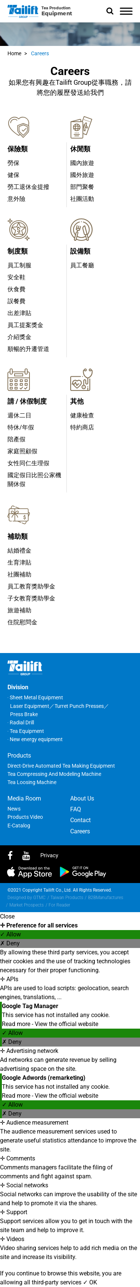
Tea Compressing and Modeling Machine (54, 774)
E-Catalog (18, 826)
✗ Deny (10, 943)
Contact (80, 820)
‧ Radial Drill (20, 722)
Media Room (24, 798)
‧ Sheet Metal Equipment (35, 697)
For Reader (59, 905)
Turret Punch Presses (79, 706)
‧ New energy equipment (35, 739)
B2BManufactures (105, 897)
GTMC (39, 897)
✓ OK (90, 1282)
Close (7, 916)
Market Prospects (26, 905)
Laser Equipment (29, 706)
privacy (49, 855)
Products (19, 755)
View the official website (66, 1024)
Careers (40, 53)
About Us (82, 798)
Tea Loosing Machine (31, 782)
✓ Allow (10, 934)
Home (14, 53)
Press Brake (24, 714)
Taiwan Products (66, 897)
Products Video (25, 817)
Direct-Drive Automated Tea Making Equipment (61, 766)
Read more (17, 1024)
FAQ (75, 809)
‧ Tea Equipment (25, 731)
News (14, 809)
